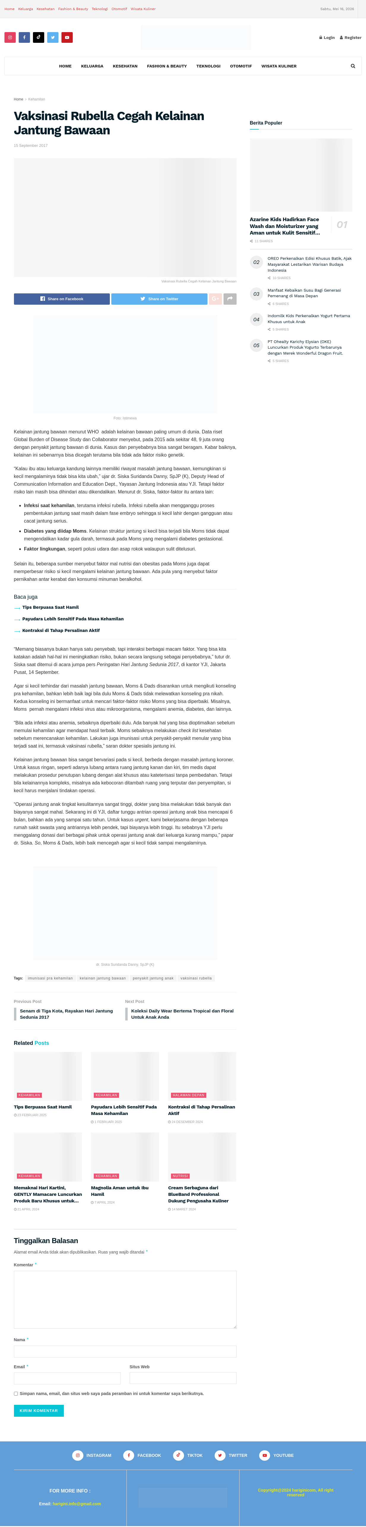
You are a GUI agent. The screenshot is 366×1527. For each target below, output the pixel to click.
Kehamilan (36, 99)
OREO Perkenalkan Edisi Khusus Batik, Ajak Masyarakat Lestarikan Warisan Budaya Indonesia (310, 264)
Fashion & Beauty (73, 9)
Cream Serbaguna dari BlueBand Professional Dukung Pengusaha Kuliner (198, 1195)
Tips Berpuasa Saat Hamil (50, 607)
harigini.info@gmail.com (77, 1504)
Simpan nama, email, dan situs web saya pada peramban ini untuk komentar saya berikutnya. (112, 1394)
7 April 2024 (103, 1203)
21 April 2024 (26, 1210)
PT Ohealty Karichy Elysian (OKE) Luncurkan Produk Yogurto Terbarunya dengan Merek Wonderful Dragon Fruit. (305, 347)
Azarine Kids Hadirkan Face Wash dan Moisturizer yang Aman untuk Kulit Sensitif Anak (284, 229)
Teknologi (100, 9)
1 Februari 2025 (106, 1123)
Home (9, 9)
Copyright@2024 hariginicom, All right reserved (295, 1493)
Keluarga (25, 9)
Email (21, 1367)
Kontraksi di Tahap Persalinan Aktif (61, 630)
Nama (21, 1340)
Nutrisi (180, 1177)
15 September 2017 (31, 145)
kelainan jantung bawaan (103, 978)
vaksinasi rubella (196, 978)
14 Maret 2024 (182, 1210)
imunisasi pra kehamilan (50, 978)
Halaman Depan (188, 1096)
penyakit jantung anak (153, 978)
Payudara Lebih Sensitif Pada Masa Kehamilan (72, 619)
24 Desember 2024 (185, 1123)
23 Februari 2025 (30, 1116)
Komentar (25, 1265)
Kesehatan (46, 9)
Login (327, 37)
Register (351, 37)
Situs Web (140, 1367)
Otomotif (119, 9)
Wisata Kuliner (143, 9)
